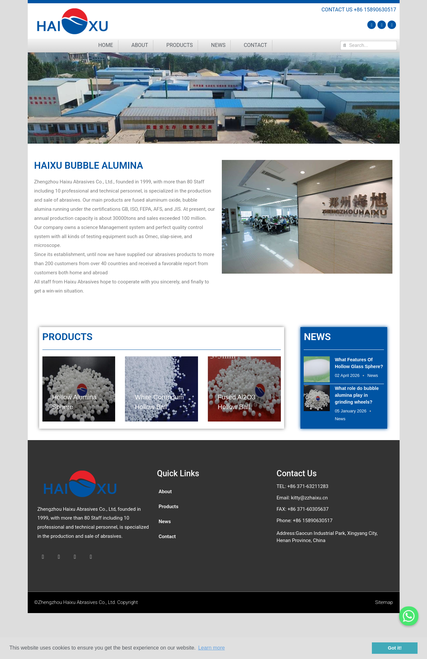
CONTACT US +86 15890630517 (358, 10)
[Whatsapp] (409, 616)
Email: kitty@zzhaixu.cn (302, 498)
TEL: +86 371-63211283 (302, 486)
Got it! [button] (395, 648)
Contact (255, 45)
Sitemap (384, 602)
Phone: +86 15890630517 (305, 520)
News (218, 45)
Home (105, 45)
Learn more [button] (211, 648)
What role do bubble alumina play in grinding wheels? (357, 395)
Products (179, 45)
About (139, 45)
